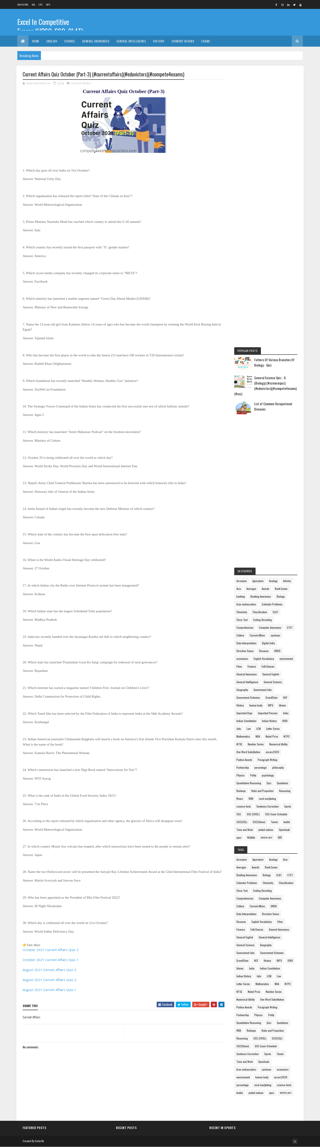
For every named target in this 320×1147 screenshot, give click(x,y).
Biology (281, 596)
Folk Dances (268, 666)
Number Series (256, 744)
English (51, 41)
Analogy (273, 581)
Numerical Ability (278, 744)
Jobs (238, 728)
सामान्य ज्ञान (266, 837)
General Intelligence (131, 41)
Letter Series (273, 728)
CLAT (275, 612)
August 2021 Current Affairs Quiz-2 (49, 979)
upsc (239, 837)
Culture (240, 635)
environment (286, 658)
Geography (242, 690)
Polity (253, 775)
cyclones (275, 635)
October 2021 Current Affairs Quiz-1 (51, 959)
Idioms (282, 705)
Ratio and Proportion (262, 791)
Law (249, 728)
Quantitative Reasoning (248, 783)
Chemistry (241, 612)
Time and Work (244, 830)
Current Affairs (183, 41)
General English (270, 674)
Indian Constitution (246, 721)
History (158, 41)
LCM (258, 728)
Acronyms (241, 581)
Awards (265, 588)
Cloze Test (242, 620)
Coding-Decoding (262, 620)
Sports (287, 806)
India (285, 713)
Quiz (269, 783)
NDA (258, 736)
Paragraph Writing (267, 760)
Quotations (282, 783)
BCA (33, 4)
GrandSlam (272, 697)
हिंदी (280, 837)
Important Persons (268, 713)
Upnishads (284, 830)
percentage (260, 767)
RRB (251, 798)
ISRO (285, 721)
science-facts (243, 806)
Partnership (242, 767)
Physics (240, 775)
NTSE (239, 744)
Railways (241, 791)
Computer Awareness (270, 627)
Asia (238, 588)
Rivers (239, 798)
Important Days (244, 713)
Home (35, 41)
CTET (40, 4)
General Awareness (96, 41)
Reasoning (284, 791)
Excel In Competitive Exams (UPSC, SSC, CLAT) (50, 26)
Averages (251, 588)
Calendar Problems (272, 604)
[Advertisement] (265, 138)
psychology (268, 775)
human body (255, 705)
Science (69, 41)
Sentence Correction (267, 806)
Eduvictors (22, 4)
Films (239, 666)
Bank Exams (281, 588)
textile (287, 822)
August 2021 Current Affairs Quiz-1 (49, 989)
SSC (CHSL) (253, 814)
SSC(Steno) (259, 822)
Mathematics (243, 736)
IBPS (48, 4)
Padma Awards (244, 760)
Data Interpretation (246, 643)
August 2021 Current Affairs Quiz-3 (49, 969)
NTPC (287, 736)
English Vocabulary (264, 658)
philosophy (278, 767)
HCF (285, 697)
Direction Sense (245, 651)
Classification (260, 612)
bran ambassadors (246, 604)
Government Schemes (248, 697)
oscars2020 (272, 752)
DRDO (277, 651)
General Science (273, 682)
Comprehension (244, 627)
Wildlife (251, 837)
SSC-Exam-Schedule (276, 814)
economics (242, 658)
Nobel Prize (272, 736)
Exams (205, 41)
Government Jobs (263, 690)
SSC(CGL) (241, 822)
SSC (238, 814)
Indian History (269, 721)
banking (240, 596)
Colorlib (39, 1141)
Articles (287, 581)
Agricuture (258, 581)
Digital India (268, 643)
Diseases (264, 651)
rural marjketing (267, 798)
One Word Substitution (248, 752)
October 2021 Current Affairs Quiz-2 (51, 950)
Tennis (274, 822)
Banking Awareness (260, 596)
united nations (265, 830)
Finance (252, 666)
